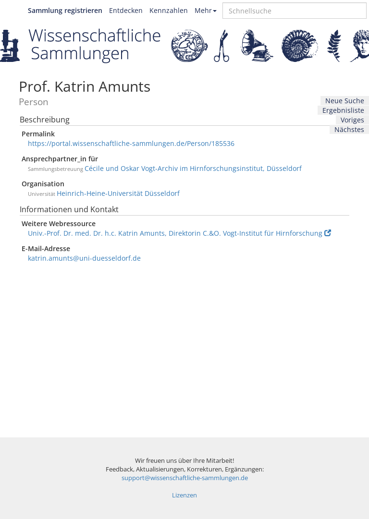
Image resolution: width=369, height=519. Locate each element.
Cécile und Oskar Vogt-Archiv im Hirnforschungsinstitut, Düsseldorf (193, 168)
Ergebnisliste (343, 110)
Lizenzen (184, 495)
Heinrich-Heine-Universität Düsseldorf (118, 193)
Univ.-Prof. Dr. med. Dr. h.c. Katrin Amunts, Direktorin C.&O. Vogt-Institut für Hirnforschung (179, 233)
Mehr (206, 10)
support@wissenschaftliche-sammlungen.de (185, 478)
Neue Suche (344, 100)
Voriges (352, 119)
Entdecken (126, 10)
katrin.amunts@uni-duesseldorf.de (84, 258)
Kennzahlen (168, 10)
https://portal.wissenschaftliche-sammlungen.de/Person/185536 (131, 143)
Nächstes (349, 129)
